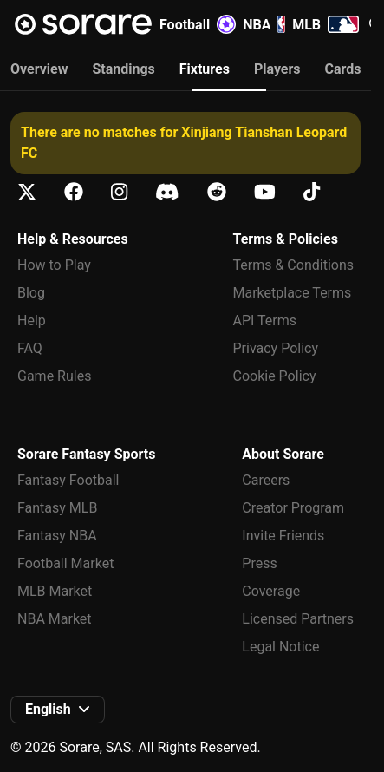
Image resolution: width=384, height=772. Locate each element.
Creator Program (293, 508)
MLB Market (54, 591)
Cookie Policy (274, 376)
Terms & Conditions (294, 265)
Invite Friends (283, 535)
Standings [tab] (123, 69)
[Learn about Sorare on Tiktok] (311, 192)
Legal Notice (280, 646)
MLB (325, 24)
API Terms (265, 320)
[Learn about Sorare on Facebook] (73, 192)
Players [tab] (277, 69)
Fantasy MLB (57, 508)
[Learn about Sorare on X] (26, 192)
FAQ (29, 348)
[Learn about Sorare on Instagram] (119, 192)
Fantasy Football (68, 480)
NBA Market (54, 619)
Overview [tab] (39, 69)
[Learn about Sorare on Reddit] (216, 192)
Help (31, 320)
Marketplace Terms (292, 293)
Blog (31, 293)
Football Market (65, 563)
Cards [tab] (343, 69)
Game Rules (54, 376)
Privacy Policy (276, 348)
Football (197, 24)
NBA (264, 24)
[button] (57, 709)
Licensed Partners (298, 619)
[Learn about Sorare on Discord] (167, 192)
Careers (266, 480)
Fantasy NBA (57, 535)
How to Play (54, 265)
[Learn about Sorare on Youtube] (265, 192)
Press (259, 563)
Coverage (271, 591)
